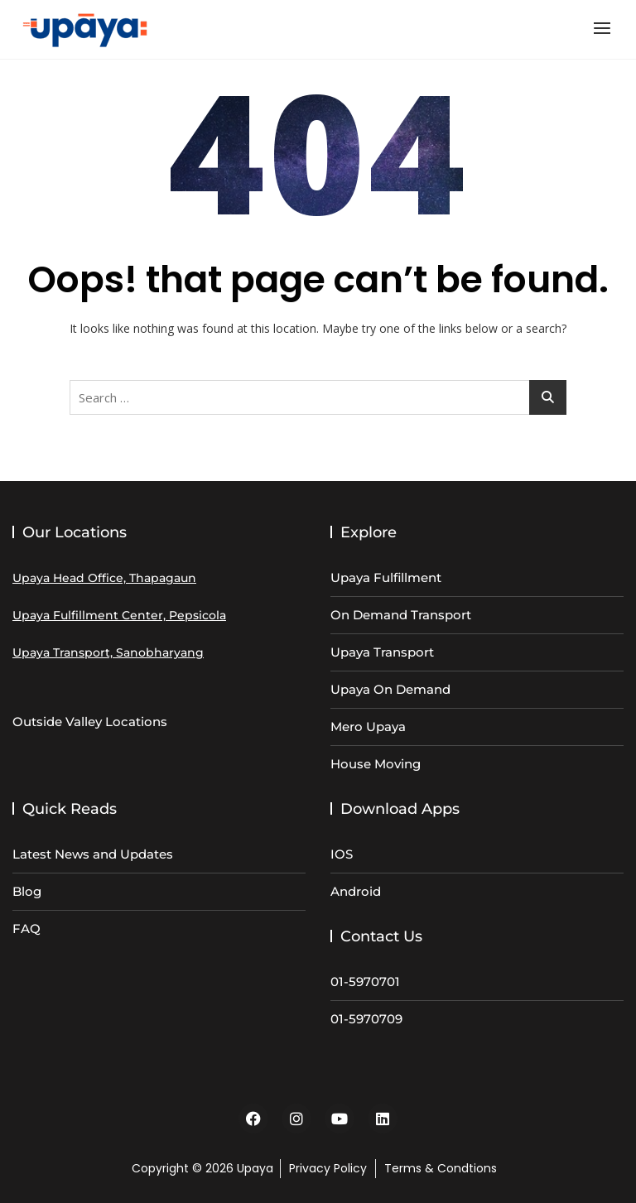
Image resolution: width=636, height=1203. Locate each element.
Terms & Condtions (440, 1168)
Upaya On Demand (390, 689)
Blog (26, 891)
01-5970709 (366, 1019)
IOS (341, 854)
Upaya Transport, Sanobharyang (108, 652)
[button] (606, 28)
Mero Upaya (368, 726)
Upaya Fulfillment (385, 577)
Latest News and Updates (92, 854)
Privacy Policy (328, 1168)
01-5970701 (365, 981)
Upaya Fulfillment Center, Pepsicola (119, 615)
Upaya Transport (382, 652)
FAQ (26, 928)
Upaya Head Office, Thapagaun (104, 577)
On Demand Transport (400, 615)
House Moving (375, 764)
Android (355, 891)
